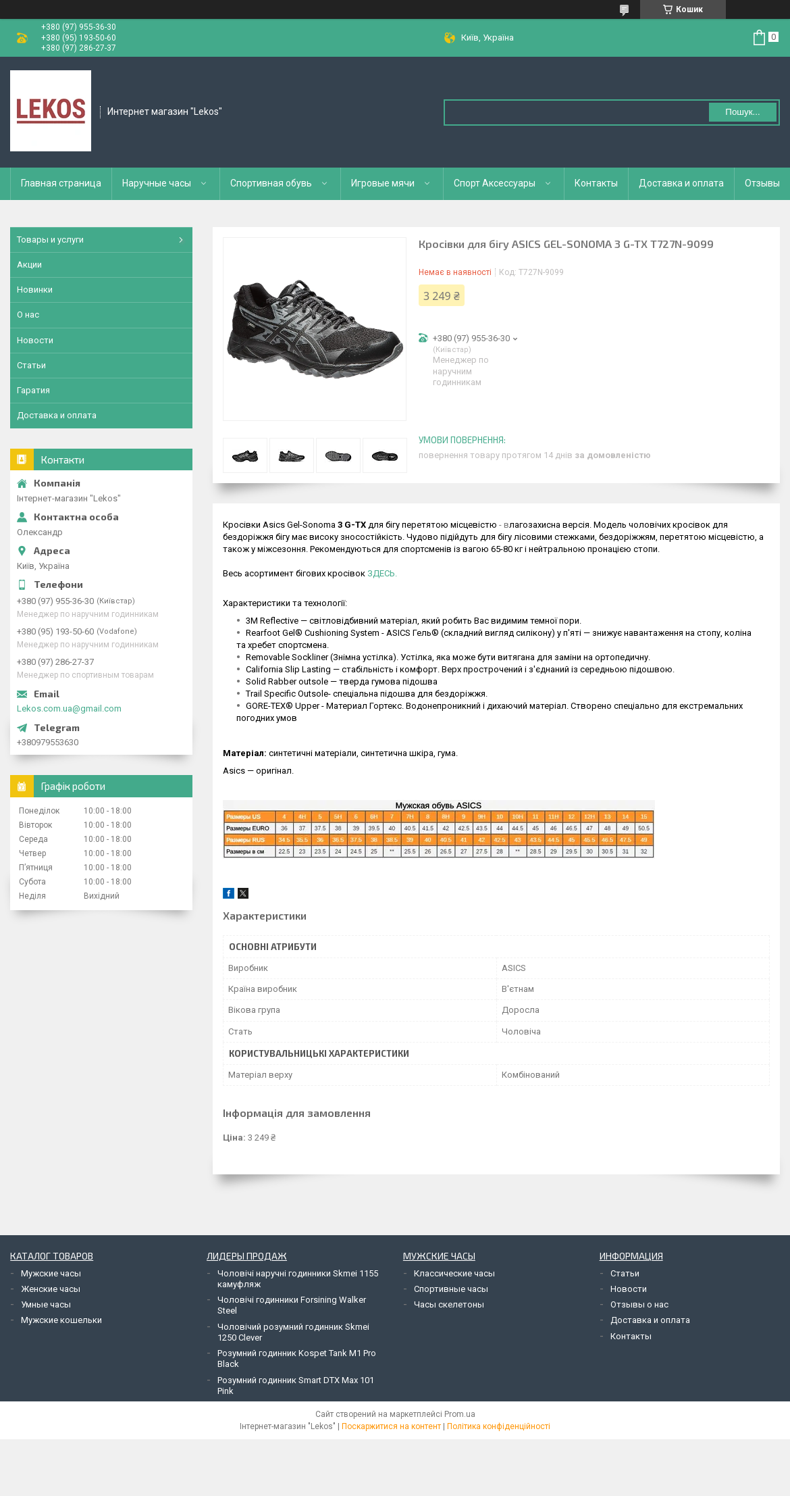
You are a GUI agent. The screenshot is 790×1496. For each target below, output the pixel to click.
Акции (29, 264)
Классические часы (454, 1273)
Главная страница (61, 183)
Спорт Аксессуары (494, 183)
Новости (35, 340)
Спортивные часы (451, 1289)
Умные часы (46, 1304)
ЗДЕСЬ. (382, 573)
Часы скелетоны (449, 1304)
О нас (28, 314)
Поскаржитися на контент (391, 1426)
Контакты (596, 183)
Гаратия (33, 390)
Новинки (35, 289)
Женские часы (50, 1289)
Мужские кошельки (61, 1320)
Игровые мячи (383, 183)
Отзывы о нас (639, 1304)
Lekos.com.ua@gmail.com (69, 708)
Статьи (31, 365)
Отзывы (762, 183)
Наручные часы (156, 183)
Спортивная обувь (271, 183)
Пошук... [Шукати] (742, 112)
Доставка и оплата (681, 183)
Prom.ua (459, 1414)
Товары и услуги (50, 239)
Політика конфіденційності (498, 1426)
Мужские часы (51, 1273)
